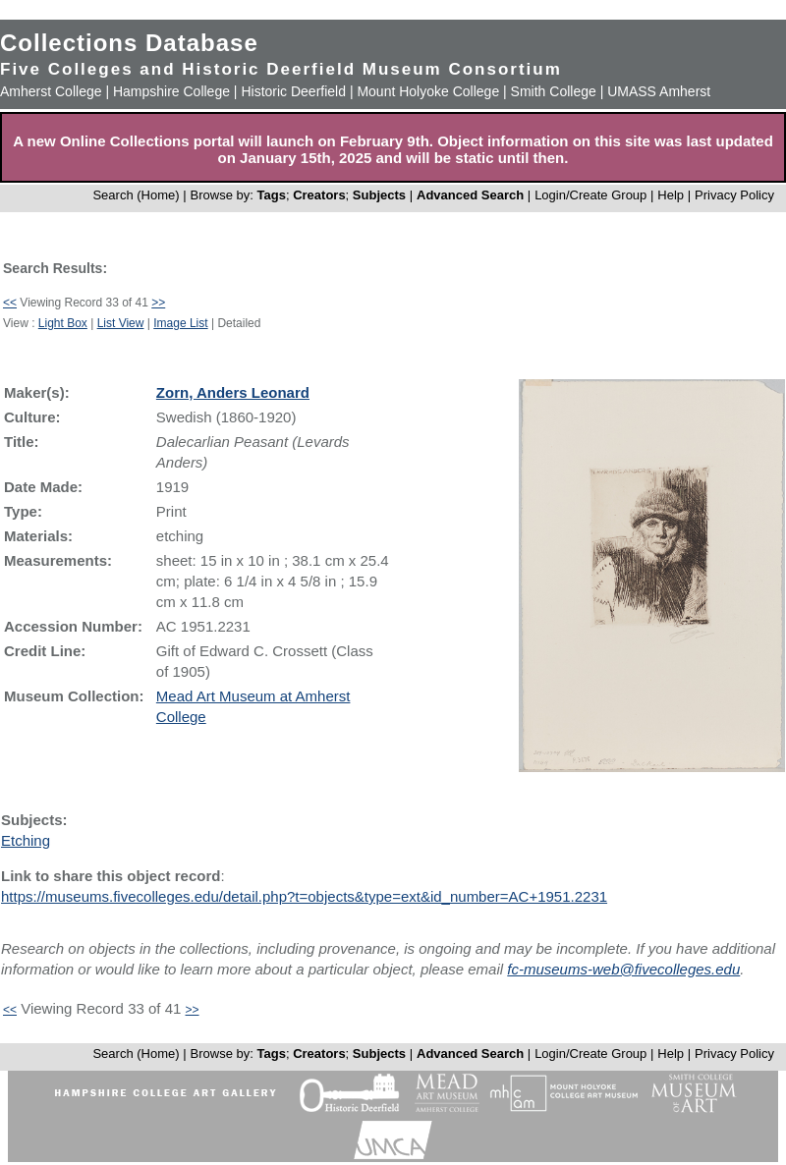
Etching (25, 840)
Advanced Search (470, 195)
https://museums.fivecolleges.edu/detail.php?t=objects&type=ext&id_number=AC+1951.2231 (304, 896)
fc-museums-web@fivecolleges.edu (623, 969)
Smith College (553, 91)
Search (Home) (135, 195)
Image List (180, 323)
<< (10, 302)
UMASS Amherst (658, 91)
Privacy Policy (734, 195)
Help (670, 195)
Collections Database (129, 42)
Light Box (62, 323)
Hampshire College (171, 91)
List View (120, 323)
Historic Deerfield (293, 91)
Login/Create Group (592, 195)
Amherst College (51, 91)
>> (158, 302)
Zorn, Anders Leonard (232, 392)
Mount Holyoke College (428, 91)
